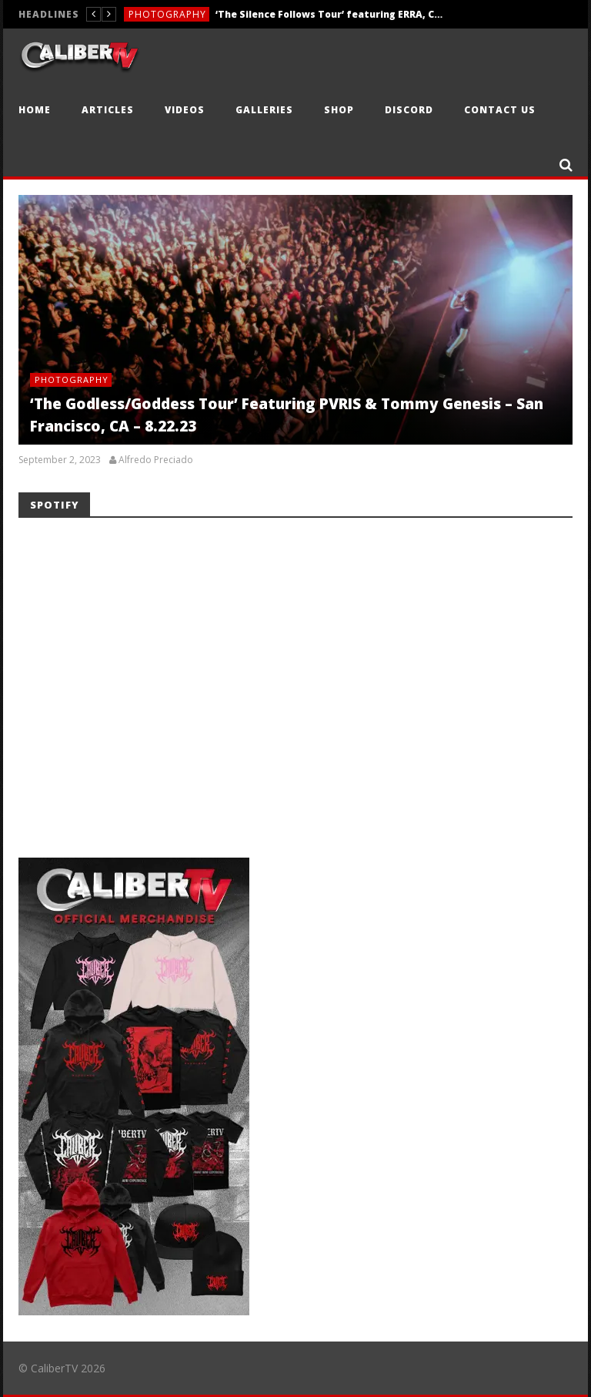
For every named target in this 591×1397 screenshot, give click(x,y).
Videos (185, 109)
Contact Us (500, 109)
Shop (339, 109)
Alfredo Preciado (156, 460)
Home (34, 109)
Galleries (264, 109)
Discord (409, 109)
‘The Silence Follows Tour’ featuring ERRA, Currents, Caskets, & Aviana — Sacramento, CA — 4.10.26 (330, 14)
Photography (167, 14)
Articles (108, 109)
